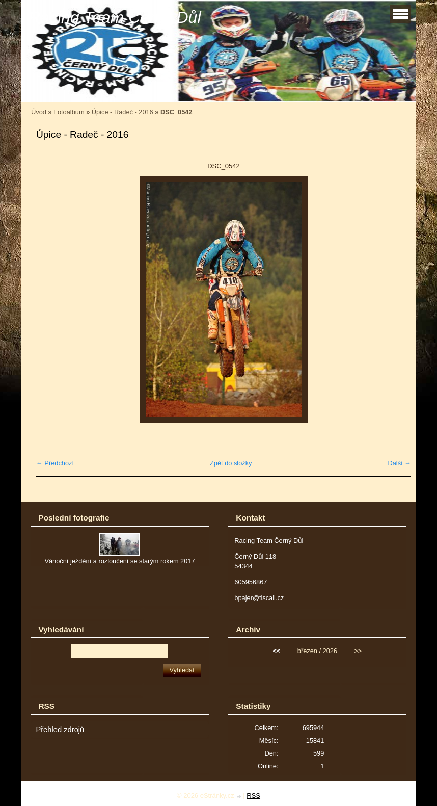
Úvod (38, 112)
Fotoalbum (68, 112)
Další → (399, 463)
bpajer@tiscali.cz (259, 598)
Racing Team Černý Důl (115, 17)
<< (277, 651)
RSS (253, 795)
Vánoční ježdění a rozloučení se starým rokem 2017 (119, 561)
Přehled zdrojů (60, 729)
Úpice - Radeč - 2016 (122, 112)
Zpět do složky (231, 463)
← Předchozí (55, 463)
